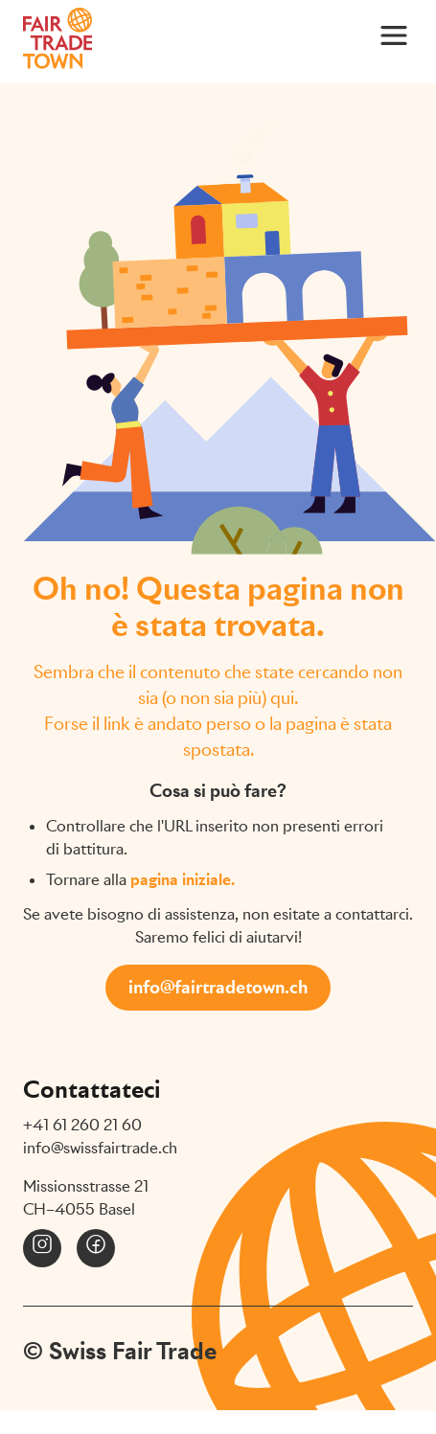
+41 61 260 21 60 (82, 1125)
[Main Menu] (394, 34)
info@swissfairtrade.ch (100, 1148)
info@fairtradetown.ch (218, 987)
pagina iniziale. (182, 880)
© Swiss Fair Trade (120, 1350)
